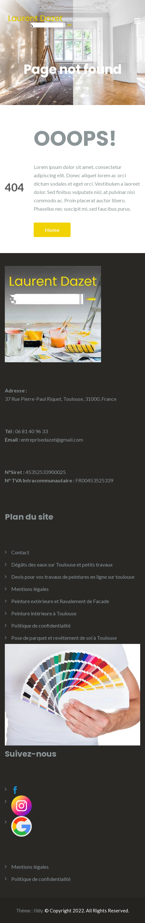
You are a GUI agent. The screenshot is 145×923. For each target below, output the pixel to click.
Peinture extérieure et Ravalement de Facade (60, 601)
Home (52, 230)
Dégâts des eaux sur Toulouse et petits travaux (62, 564)
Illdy (38, 910)
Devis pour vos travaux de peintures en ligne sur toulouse (72, 577)
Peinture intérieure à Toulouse (43, 613)
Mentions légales (30, 589)
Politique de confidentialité (41, 625)
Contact (20, 552)
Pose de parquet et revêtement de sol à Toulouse (64, 638)
